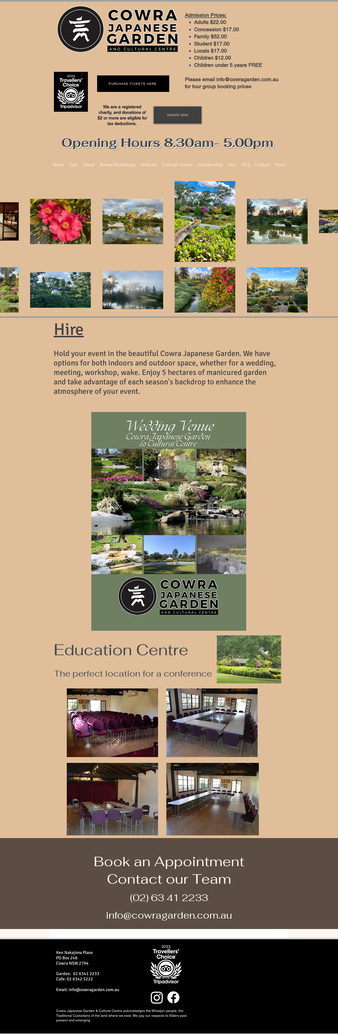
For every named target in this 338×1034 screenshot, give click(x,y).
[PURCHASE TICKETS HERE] (133, 83)
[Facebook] (173, 997)
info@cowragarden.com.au (247, 79)
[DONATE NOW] (177, 115)
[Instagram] (157, 997)
